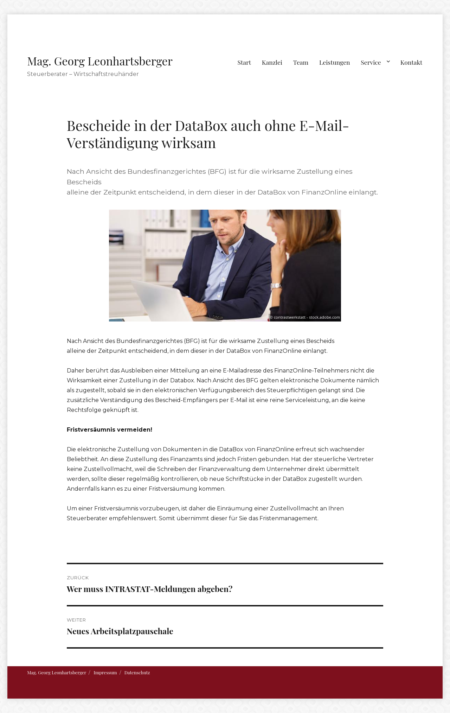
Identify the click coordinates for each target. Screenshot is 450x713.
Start (244, 62)
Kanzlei (272, 62)
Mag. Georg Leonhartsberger (100, 60)
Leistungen (334, 62)
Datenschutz (137, 672)
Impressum (105, 672)
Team (300, 62)
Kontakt (411, 62)
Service (371, 62)
